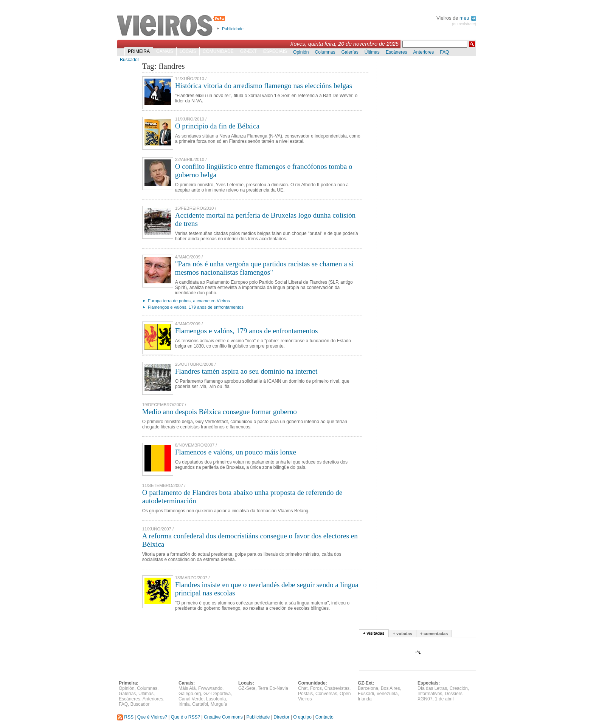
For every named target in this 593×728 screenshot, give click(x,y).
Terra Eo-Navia (273, 688)
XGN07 (425, 699)
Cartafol (200, 704)
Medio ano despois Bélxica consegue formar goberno (219, 412)
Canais (164, 51)
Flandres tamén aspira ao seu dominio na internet (246, 371)
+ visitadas (374, 633)
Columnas (325, 52)
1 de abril (444, 699)
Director (281, 717)
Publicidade (233, 28)
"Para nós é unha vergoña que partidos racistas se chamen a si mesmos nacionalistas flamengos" (264, 268)
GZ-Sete (246, 688)
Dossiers (454, 693)
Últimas (372, 52)
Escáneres (396, 52)
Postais (305, 693)
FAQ (444, 52)
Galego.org (190, 693)
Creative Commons (223, 717)
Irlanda (365, 699)
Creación (459, 688)
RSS (125, 717)
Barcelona (368, 688)
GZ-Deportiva (217, 693)
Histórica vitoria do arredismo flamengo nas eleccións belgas (263, 86)
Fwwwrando (210, 688)
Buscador (129, 59)
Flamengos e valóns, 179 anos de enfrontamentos (196, 307)
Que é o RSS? (185, 717)
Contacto (324, 717)
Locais (188, 51)
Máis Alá (187, 688)
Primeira (139, 51)
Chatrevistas (336, 688)
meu (467, 18)
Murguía (219, 704)
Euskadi (366, 693)
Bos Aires (390, 688)
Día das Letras (432, 688)
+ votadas (402, 633)
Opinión (301, 52)
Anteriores (423, 52)
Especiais (275, 51)
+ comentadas (434, 633)
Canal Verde (191, 699)
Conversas (326, 693)
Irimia (184, 704)
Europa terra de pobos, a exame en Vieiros (189, 300)
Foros (316, 688)
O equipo (302, 717)
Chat (302, 688)
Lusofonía (216, 699)
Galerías (350, 52)
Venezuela (386, 693)
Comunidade (218, 51)
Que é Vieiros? (152, 717)
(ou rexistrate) (464, 24)
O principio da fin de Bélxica (217, 126)
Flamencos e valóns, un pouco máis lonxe (235, 452)
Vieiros (172, 26)
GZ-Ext (248, 51)
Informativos (430, 693)
